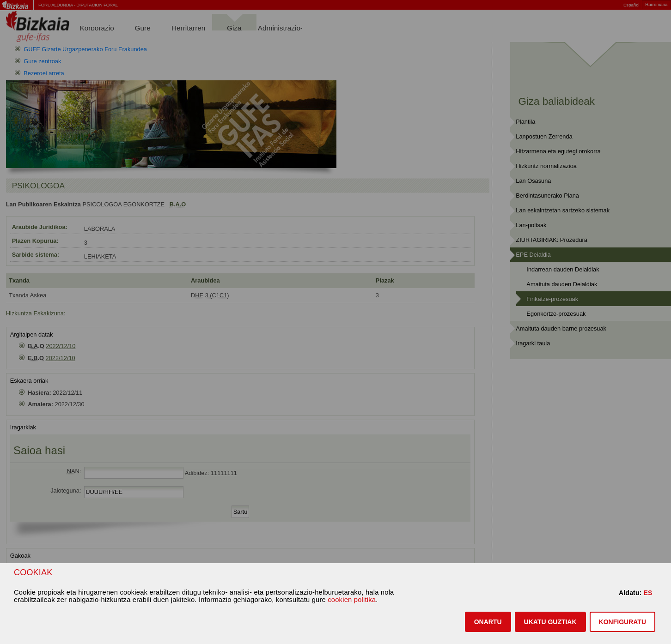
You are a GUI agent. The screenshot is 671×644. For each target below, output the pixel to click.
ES (647, 592)
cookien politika (352, 599)
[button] (488, 622)
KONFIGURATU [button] (622, 622)
